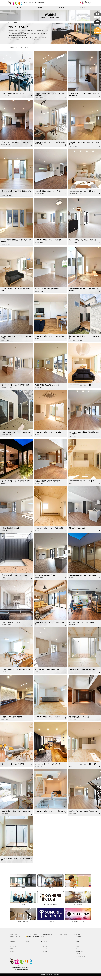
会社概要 (77, 941)
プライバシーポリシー (80, 948)
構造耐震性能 (12, 941)
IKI (27, 939)
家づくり (19, 8)
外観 (43, 936)
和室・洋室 (45, 951)
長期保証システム (13, 951)
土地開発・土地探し (13, 948)
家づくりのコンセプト (14, 934)
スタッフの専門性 (13, 939)
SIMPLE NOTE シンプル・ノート (33, 936)
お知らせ (78, 934)
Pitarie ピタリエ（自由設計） (32, 934)
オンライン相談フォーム (80, 956)
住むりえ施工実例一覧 (47, 934)
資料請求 (27, 941)
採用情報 (77, 946)
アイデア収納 (45, 948)
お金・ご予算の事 (13, 946)
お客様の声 (82, 8)
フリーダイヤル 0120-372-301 (21, 969)
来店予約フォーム (79, 953)
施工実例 (40, 8)
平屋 (43, 953)
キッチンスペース (46, 941)
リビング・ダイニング (47, 939)
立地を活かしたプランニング (15, 936)
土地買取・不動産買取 (64, 934)
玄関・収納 (45, 946)
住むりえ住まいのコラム (80, 951)
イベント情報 (61, 8)
